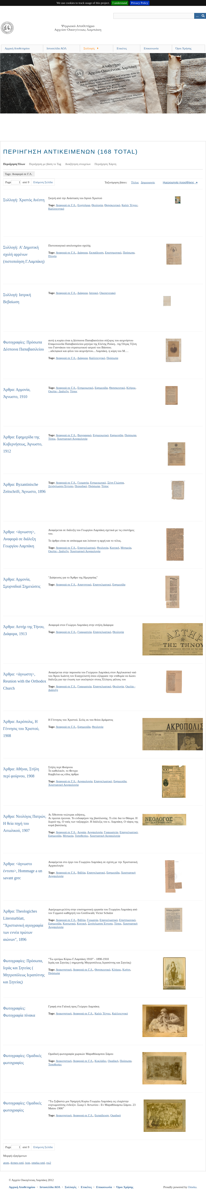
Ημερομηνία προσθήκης (179, 182)
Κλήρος (131, 387)
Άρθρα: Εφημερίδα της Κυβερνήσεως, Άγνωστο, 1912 (22, 444)
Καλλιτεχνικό (56, 208)
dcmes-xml (17, 1162)
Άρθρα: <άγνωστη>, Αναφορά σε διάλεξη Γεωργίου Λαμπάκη (19, 539)
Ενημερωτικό (85, 387)
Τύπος (73, 391)
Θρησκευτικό (112, 205)
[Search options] (197, 16)
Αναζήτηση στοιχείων (78, 164)
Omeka (192, 1187)
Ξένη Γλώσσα (115, 482)
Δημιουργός (148, 182)
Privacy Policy (139, 3)
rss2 (48, 1162)
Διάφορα (82, 252)
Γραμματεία (84, 632)
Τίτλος (135, 182)
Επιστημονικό (113, 252)
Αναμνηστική (64, 969)
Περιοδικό (81, 486)
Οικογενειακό (107, 293)
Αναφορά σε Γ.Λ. (66, 205)
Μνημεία (126, 547)
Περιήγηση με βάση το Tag (45, 164)
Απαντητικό (84, 584)
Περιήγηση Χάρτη (105, 164)
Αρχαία (81, 832)
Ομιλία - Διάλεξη (58, 391)
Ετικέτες (122, 48)
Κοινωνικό (69, 923)
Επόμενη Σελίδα (43, 182)
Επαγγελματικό (86, 547)
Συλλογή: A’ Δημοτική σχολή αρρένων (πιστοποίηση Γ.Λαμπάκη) (24, 254)
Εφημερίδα (101, 387)
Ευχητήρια (83, 205)
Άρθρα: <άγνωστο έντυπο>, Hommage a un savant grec (22, 871)
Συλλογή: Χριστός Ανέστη (24, 200)
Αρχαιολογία (84, 781)
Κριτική (114, 547)
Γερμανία (83, 482)
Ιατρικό (93, 293)
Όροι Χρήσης (184, 48)
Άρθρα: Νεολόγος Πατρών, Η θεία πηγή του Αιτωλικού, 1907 (24, 823)
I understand (119, 3)
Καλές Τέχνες (130, 205)
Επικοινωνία (151, 48)
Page (13, 182)
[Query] (159, 16)
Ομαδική (113, 1060)
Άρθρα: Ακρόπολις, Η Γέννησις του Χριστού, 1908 (21, 728)
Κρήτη (126, 969)
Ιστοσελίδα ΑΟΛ (57, 48)
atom (6, 1162)
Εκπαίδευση (96, 252)
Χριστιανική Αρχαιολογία (72, 438)
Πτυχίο (52, 256)
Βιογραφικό (84, 435)
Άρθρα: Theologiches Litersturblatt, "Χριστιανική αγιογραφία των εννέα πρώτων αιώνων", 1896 (23, 925)
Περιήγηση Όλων (14, 164)
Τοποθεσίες (81, 835)
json (27, 1162)
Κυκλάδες (100, 1060)
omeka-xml (38, 1162)
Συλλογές (89, 48)
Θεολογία (97, 205)
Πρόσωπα (128, 252)
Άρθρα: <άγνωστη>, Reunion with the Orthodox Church (24, 681)
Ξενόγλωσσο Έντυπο (60, 486)
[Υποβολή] (203, 16)
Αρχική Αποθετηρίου (17, 48)
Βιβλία (81, 872)
